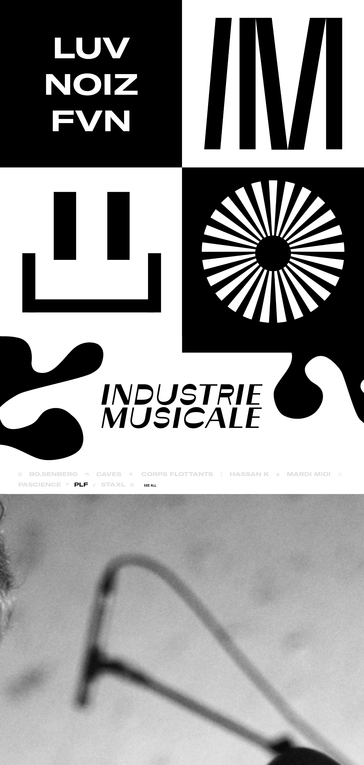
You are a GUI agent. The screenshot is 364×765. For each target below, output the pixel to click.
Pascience (39, 484)
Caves (108, 474)
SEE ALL (150, 485)
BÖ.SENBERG (53, 474)
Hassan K (249, 474)
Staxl (113, 484)
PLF (81, 484)
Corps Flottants (177, 474)
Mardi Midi (309, 474)
